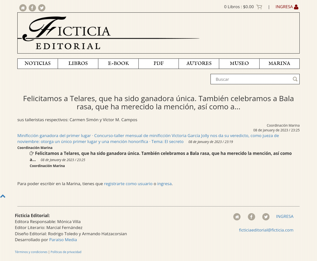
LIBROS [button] (78, 63)
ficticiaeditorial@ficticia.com (266, 230)
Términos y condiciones (31, 252)
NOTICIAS (38, 63)
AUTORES (198, 63)
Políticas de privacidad (66, 252)
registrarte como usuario (128, 183)
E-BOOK (118, 63)
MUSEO (239, 63)
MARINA (279, 63)
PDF (159, 63)
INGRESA (287, 6)
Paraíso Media (63, 239)
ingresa (164, 183)
